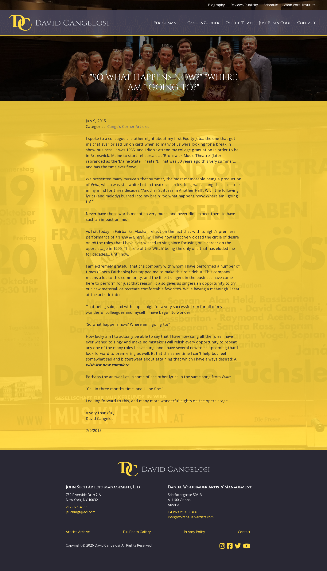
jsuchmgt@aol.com (80, 512)
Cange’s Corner (203, 22)
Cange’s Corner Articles (128, 126)
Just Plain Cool (275, 22)
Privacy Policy (194, 531)
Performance (167, 22)
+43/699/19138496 (182, 512)
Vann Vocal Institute (300, 5)
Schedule (271, 5)
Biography (216, 5)
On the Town (239, 22)
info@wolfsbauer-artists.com (191, 517)
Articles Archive (78, 531)
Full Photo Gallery (137, 531)
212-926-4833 (76, 507)
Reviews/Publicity (244, 5)
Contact (306, 22)
